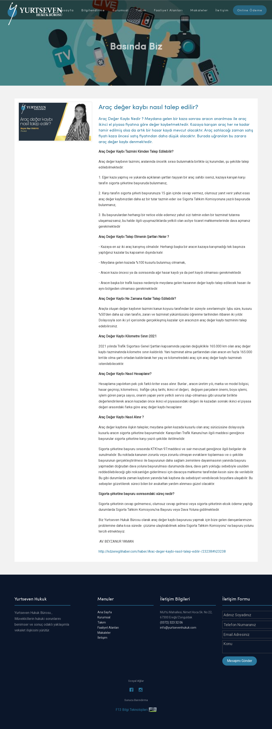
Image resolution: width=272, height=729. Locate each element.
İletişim (221, 10)
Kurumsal (120, 10)
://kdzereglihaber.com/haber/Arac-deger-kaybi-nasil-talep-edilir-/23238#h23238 (165, 551)
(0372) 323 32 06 (171, 622)
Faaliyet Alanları (168, 10)
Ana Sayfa (104, 612)
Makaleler (199, 10)
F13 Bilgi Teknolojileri (132, 710)
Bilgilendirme (93, 10)
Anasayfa (65, 10)
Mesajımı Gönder (239, 661)
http (101, 551)
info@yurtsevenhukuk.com (178, 627)
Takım (141, 10)
